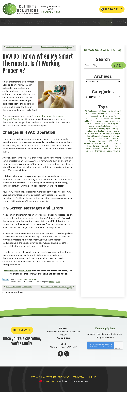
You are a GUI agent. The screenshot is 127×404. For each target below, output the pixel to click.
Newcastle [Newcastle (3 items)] (105, 147)
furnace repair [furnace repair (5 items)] (115, 122)
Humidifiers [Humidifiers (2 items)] (102, 142)
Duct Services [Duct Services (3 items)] (96, 122)
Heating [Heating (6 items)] (91, 127)
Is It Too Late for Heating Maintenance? (19, 48)
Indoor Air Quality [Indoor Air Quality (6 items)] (114, 144)
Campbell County (21, 291)
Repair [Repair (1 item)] (88, 149)
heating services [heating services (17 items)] (104, 132)
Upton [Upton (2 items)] (109, 152)
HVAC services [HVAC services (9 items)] (100, 144)
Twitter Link (5, 291)
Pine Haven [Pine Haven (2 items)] (115, 147)
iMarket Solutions (50, 393)
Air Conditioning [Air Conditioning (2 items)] (115, 112)
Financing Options (63, 11)
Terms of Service (106, 358)
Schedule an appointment (16, 282)
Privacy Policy (98, 358)
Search (118, 66)
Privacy (116, 360)
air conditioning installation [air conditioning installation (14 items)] (96, 115)
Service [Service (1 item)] (117, 149)
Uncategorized (54, 293)
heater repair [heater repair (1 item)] (100, 124)
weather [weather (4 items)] (116, 152)
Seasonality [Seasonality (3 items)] (107, 149)
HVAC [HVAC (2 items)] (110, 142)
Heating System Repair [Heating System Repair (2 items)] (111, 134)
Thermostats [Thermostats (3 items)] (100, 152)
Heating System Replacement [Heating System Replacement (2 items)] (98, 137)
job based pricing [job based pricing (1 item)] (92, 147)
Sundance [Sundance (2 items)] (89, 152)
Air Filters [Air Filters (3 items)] (103, 117)
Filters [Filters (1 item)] (105, 122)
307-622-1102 (113, 10)
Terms (120, 360)
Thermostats (32, 291)
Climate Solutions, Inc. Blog (103, 51)
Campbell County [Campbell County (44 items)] (91, 120)
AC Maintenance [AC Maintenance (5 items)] (91, 112)
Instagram (66, 365)
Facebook (60, 365)
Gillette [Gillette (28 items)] (90, 124)
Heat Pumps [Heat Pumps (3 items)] (98, 139)
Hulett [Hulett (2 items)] (106, 139)
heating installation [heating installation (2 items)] (103, 127)
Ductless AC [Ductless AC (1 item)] (105, 120)
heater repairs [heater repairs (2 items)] (112, 124)
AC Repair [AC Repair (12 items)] (103, 112)
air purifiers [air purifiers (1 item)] (113, 117)
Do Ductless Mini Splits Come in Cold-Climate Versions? (56, 48)
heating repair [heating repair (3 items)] (104, 129)
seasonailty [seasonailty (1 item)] (97, 149)
